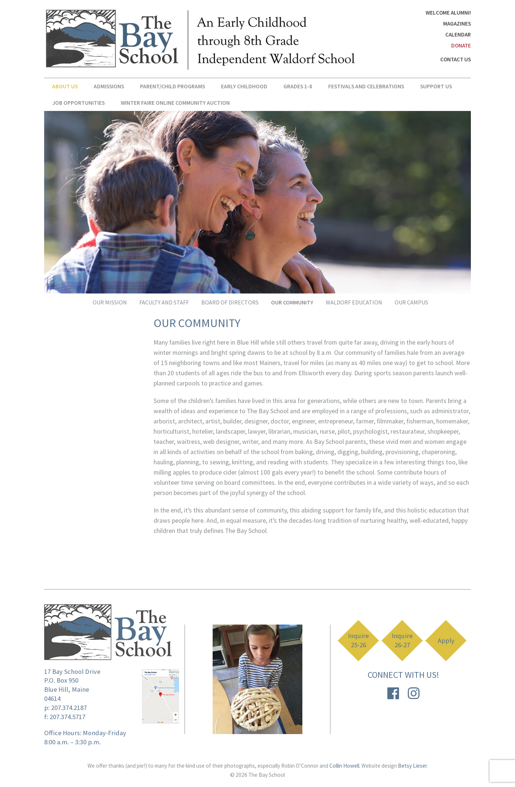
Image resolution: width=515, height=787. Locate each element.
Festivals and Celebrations (366, 86)
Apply (446, 640)
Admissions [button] (109, 86)
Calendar (458, 34)
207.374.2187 (69, 707)
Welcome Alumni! (448, 12)
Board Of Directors (230, 302)
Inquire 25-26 (358, 640)
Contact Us (455, 59)
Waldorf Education (354, 302)
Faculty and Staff (164, 302)
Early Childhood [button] (244, 86)
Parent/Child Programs (172, 86)
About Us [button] (65, 86)
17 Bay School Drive (72, 671)
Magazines (457, 23)
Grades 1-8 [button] (297, 86)
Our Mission (110, 302)
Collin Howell (344, 765)
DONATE (461, 45)
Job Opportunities (78, 102)
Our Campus (411, 302)
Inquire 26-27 (402, 640)
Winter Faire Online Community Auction (175, 102)
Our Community (292, 302)
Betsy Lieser (412, 765)
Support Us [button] (436, 86)
